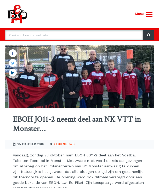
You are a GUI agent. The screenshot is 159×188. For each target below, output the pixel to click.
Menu (143, 14)
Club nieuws (64, 144)
